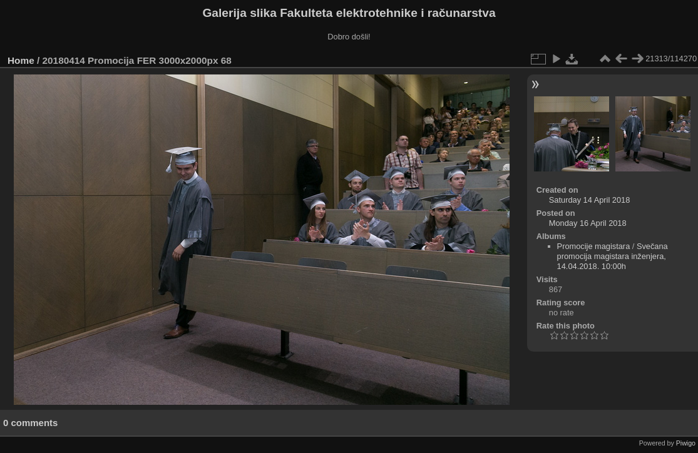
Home (21, 60)
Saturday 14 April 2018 (589, 200)
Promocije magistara (593, 246)
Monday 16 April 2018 (588, 223)
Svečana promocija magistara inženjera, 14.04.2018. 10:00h (612, 256)
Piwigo (685, 443)
